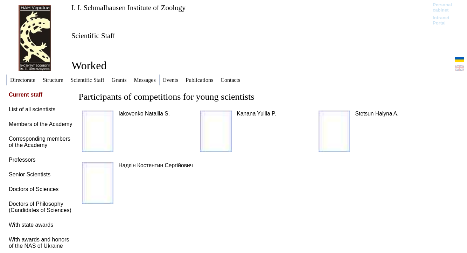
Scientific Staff (93, 35)
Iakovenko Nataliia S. (144, 114)
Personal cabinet (442, 7)
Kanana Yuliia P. (256, 114)
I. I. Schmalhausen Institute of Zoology (128, 7)
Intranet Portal (441, 20)
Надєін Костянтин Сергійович (156, 165)
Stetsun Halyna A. (377, 114)
